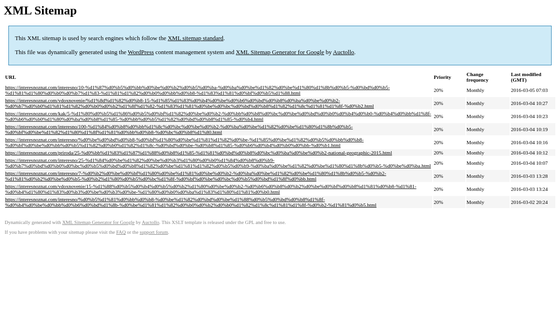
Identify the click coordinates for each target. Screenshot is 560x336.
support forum (154, 232)
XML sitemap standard (195, 38)
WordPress (141, 52)
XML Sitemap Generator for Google (280, 52)
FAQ (121, 232)
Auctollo (343, 52)
